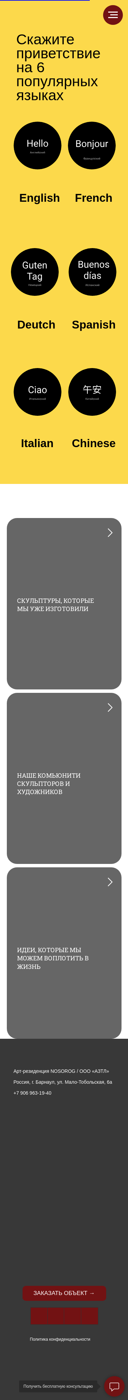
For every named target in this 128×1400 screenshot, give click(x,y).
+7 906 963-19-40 (33, 1093)
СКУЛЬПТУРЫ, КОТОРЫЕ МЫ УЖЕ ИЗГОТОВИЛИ (55, 604)
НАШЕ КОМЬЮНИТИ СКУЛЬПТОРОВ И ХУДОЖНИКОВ (49, 783)
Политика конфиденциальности (60, 1339)
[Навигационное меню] (113, 15)
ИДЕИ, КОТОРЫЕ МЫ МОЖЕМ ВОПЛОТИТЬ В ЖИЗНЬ (53, 958)
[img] (64, 1055)
